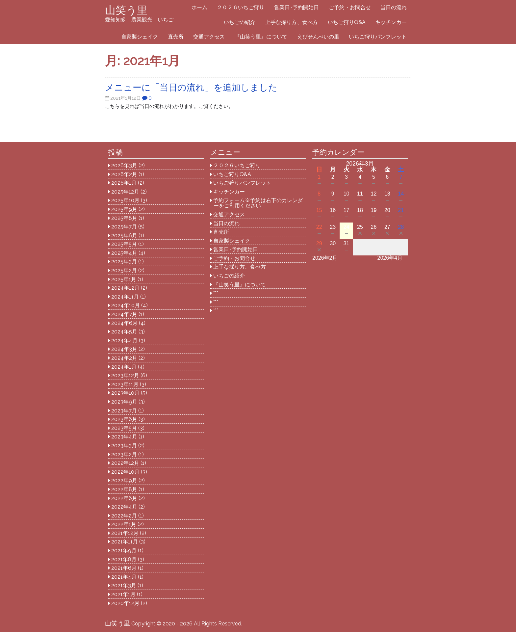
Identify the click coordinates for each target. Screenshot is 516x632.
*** (215, 293)
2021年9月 (124, 550)
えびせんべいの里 (318, 37)
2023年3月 (124, 445)
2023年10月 (125, 393)
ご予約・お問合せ (350, 7)
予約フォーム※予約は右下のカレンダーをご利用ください (258, 203)
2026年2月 (124, 174)
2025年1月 (123, 279)
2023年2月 (124, 454)
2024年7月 (124, 314)
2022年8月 (124, 489)
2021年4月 (124, 577)
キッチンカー (391, 22)
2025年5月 (124, 244)
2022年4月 (124, 507)
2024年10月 (125, 305)
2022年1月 (123, 524)
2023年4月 (124, 437)
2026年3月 (124, 165)
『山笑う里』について (261, 37)
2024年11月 (125, 297)
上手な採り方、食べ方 (291, 22)
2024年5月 (124, 332)
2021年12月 (125, 533)
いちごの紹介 (239, 22)
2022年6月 (124, 498)
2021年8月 (124, 559)
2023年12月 (125, 375)
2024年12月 (125, 288)
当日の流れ (393, 7)
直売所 (176, 37)
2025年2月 (124, 270)
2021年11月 (124, 542)
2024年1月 (124, 367)
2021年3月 (123, 585)
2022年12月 (125, 463)
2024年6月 (124, 323)
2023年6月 (124, 419)
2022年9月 (124, 480)
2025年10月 (125, 200)
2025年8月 (124, 218)
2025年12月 (125, 192)
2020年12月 (125, 603)
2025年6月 (124, 235)
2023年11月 (125, 384)
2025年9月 (124, 209)
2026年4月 (390, 258)
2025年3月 (124, 261)
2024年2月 (124, 358)
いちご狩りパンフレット (378, 37)
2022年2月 (124, 516)
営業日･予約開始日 (296, 7)
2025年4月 (124, 253)
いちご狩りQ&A (347, 22)
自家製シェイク (139, 37)
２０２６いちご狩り (240, 7)
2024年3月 (124, 349)
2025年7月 (124, 227)
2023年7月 (124, 411)
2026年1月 (124, 183)
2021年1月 (123, 594)
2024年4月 (124, 340)
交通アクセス (209, 37)
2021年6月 (124, 568)
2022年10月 (125, 472)
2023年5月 (124, 428)
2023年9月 (124, 402)
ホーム (199, 7)
